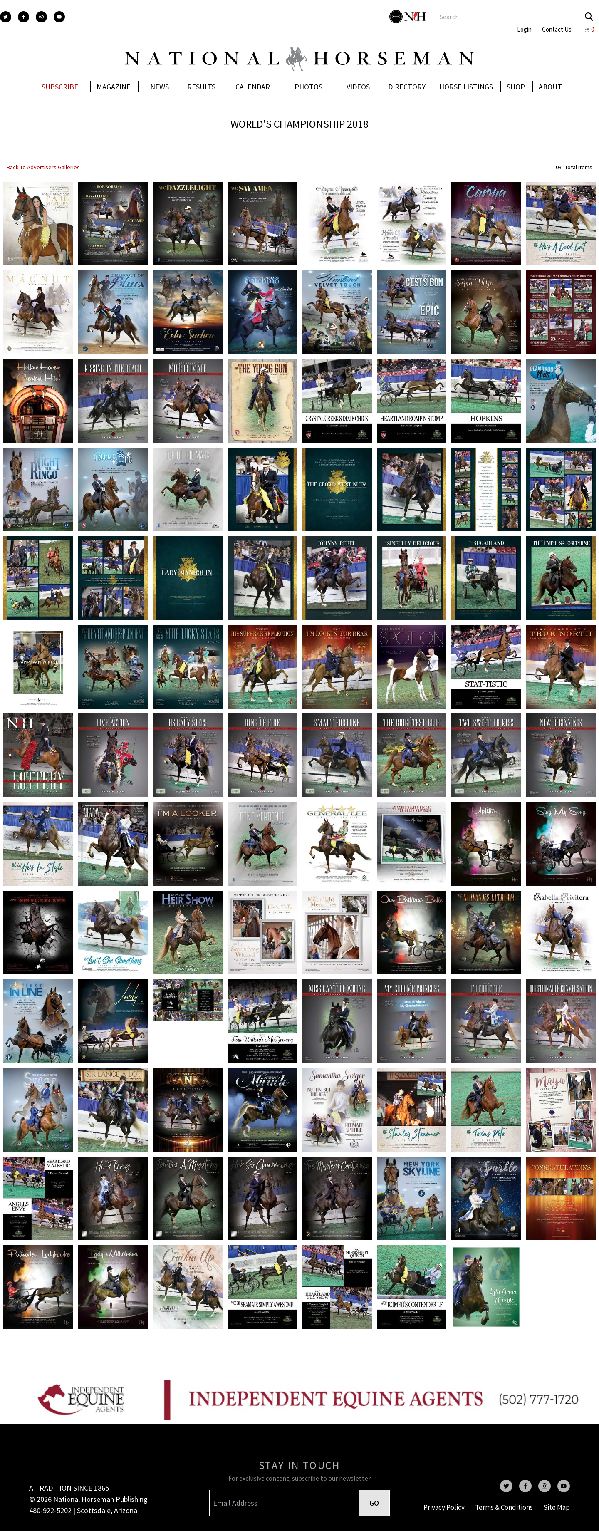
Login (524, 29)
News (159, 87)
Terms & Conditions (504, 1507)
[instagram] (41, 16)
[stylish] (396, 16)
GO (374, 1503)
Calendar (252, 87)
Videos (358, 87)
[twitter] (5, 16)
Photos (308, 87)
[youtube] (59, 16)
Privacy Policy (444, 1507)
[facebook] (23, 16)
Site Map (556, 1507)
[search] (589, 16)
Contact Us (557, 29)
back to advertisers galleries (43, 167)
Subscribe (60, 87)
